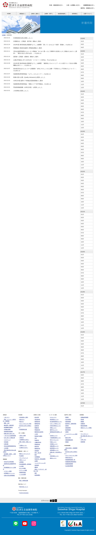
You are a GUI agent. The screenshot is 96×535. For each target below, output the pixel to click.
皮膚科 (36, 461)
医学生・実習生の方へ (88, 8)
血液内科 (36, 425)
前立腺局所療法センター (55, 421)
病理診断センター (54, 450)
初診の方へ (21, 419)
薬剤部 (66, 425)
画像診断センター (54, 446)
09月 (82, 78)
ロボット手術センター (55, 423)
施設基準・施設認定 (8, 425)
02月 (82, 57)
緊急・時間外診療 (23, 480)
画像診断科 (67, 427)
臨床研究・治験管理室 (70, 423)
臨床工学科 (67, 437)
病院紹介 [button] (23, 13)
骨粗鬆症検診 (22, 472)
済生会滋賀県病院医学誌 (9, 446)
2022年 (82, 171)
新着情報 (82, 441)
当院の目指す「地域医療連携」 (70, 448)
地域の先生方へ (68, 457)
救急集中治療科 (38, 436)
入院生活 (21, 437)
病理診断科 (37, 475)
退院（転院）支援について (24, 442)
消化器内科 (37, 419)
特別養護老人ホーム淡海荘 (9, 468)
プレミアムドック (23, 457)
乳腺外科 (36, 440)
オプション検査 (22, 470)
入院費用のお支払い (23, 439)
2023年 (82, 131)
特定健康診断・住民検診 (24, 464)
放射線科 (36, 465)
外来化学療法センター (55, 425)
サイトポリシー (84, 433)
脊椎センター (52, 427)
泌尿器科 (36, 450)
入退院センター (22, 445)
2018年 (82, 332)
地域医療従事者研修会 (70, 461)
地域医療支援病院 (8, 431)
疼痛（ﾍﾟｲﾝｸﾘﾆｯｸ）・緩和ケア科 (40, 470)
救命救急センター (54, 419)
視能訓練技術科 (68, 439)
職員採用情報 (83, 425)
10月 (82, 81)
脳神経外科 (37, 448)
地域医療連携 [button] (62, 13)
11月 (82, 84)
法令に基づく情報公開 (9, 437)
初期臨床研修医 (84, 417)
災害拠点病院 (6, 429)
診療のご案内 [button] (35, 13)
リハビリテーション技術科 (70, 434)
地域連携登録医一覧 (69, 459)
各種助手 (82, 423)
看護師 (82, 421)
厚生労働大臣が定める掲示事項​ (9, 451)
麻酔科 (36, 467)
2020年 (82, 252)
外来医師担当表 (22, 429)
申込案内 (21, 455)
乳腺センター (52, 441)
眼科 (35, 454)
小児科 (36, 434)
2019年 (82, 292)
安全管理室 (67, 419)
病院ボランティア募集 (86, 427)
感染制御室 (67, 421)
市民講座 (5, 441)
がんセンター (52, 417)
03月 (82, 44)
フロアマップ (6, 439)
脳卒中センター (53, 429)
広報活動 (6, 444)
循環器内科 (37, 421)
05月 (82, 66)
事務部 (66, 441)
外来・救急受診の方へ (56, 5)
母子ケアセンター (54, 439)
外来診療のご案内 (23, 417)
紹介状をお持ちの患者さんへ (24, 426)
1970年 (82, 403)
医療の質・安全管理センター (55, 453)
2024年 (82, 91)
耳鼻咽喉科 (37, 456)
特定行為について (23, 486)
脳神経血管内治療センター (55, 432)
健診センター (52, 458)
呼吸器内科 (37, 429)
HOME (9, 13)
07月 (82, 72)
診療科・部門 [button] (49, 13)
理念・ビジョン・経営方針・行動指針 (9, 420)
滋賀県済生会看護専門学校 (9, 464)
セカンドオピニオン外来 (24, 423)
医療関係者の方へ (89, 5)
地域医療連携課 (68, 463)
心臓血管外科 (37, 442)
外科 (35, 438)
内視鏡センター (53, 444)
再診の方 (21, 421)
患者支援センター (54, 456)
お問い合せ (83, 439)
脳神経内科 (37, 423)
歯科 (35, 473)
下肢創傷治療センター (55, 437)
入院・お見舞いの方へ (73, 5)
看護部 (66, 417)
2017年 (82, 372)
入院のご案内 (22, 435)
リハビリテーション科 (39, 463)
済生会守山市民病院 (8, 461)
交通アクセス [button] (88, 13)
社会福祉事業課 (68, 465)
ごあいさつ (6, 417)
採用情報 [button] (75, 13)
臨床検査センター (54, 448)
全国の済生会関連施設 (9, 475)
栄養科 (66, 431)
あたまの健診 (22, 468)
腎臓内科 (36, 427)
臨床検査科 (67, 429)
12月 (82, 87)
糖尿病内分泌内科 (38, 431)
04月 (82, 47)
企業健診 (21, 462)
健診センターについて (24, 453)
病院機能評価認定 (8, 427)
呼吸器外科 (37, 444)
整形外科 (36, 446)
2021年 (82, 211)
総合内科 (36, 417)
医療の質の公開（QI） (9, 433)
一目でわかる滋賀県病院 (9, 435)
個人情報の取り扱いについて (86, 436)
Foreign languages (23, 492)
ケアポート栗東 (7, 471)
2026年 (82, 38)
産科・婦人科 (37, 452)
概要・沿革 (6, 423)
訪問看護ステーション (9, 473)
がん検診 (21, 466)
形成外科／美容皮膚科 (39, 458)
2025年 (82, 51)
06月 (82, 69)
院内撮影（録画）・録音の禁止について (9, 454)
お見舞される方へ (23, 447)
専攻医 (82, 419)
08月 (82, 75)
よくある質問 (22, 474)
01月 (82, 41)
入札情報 (5, 448)
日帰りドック (22, 459)
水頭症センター (53, 435)
